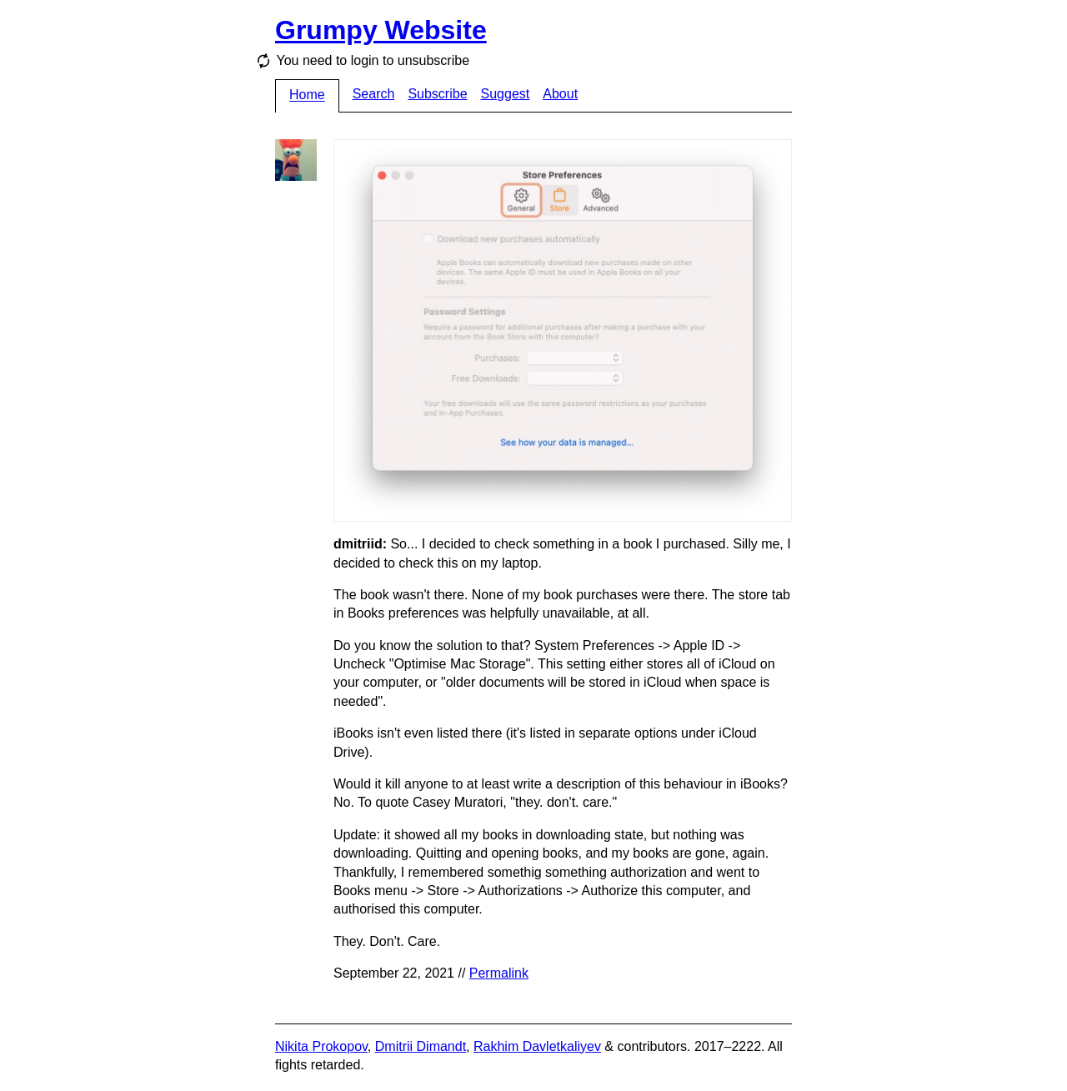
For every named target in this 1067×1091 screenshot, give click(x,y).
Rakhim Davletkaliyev (537, 1046)
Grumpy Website (381, 30)
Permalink (498, 973)
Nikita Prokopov (321, 1046)
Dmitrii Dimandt (420, 1046)
